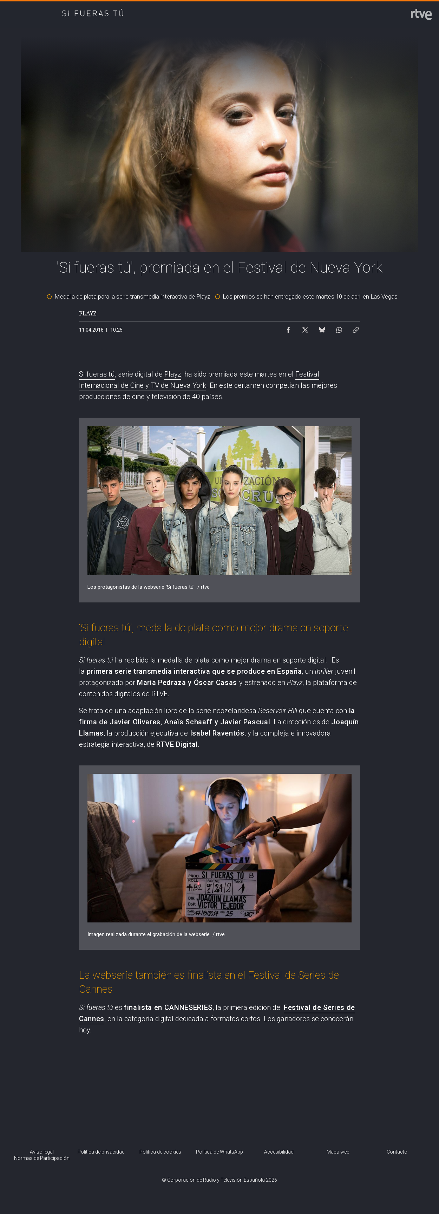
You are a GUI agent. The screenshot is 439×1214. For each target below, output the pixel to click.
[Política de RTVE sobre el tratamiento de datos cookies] (160, 1152)
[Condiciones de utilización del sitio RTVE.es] (42, 1152)
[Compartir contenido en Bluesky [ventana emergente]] (322, 328)
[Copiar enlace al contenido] (355, 328)
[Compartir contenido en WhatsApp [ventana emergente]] (338, 328)
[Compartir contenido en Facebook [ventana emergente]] (288, 328)
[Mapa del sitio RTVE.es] (338, 1152)
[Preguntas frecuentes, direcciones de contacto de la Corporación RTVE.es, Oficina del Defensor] (397, 1152)
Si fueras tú (97, 374)
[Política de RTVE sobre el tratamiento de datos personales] (101, 1152)
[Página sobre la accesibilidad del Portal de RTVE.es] (279, 1152)
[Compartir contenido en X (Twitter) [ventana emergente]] (305, 328)
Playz (172, 374)
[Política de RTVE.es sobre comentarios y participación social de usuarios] (42, 1159)
